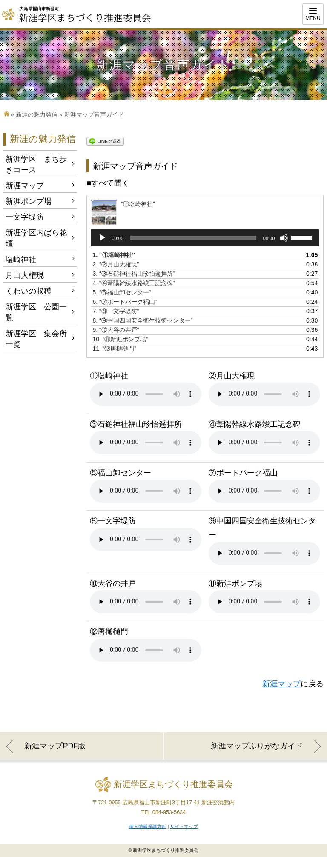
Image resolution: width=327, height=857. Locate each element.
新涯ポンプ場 (29, 201)
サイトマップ (184, 826)
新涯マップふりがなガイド (257, 746)
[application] (205, 237)
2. (115, 264)
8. (142, 320)
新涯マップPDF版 (55, 746)
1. (113, 254)
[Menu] (313, 14)
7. (115, 311)
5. (121, 292)
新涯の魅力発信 (36, 114)
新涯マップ (281, 684)
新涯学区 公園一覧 (36, 312)
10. (120, 339)
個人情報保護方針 (147, 826)
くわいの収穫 (29, 291)
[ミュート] (284, 238)
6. (124, 301)
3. (133, 273)
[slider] (193, 238)
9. (115, 329)
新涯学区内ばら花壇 (36, 238)
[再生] (102, 238)
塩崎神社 (21, 259)
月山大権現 (25, 275)
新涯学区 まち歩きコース (36, 164)
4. (133, 283)
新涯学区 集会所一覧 (36, 339)
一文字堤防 (25, 217)
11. (114, 348)
